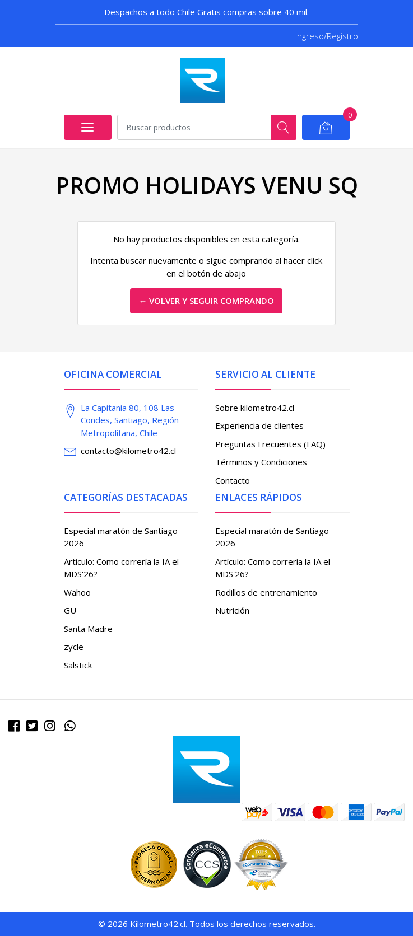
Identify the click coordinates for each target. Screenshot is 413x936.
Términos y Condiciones (261, 461)
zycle (73, 646)
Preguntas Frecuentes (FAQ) (270, 444)
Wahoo (77, 592)
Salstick (78, 665)
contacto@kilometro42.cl (128, 450)
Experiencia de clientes (259, 425)
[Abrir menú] (88, 127)
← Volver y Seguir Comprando (206, 300)
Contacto (232, 480)
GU (70, 610)
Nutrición (232, 610)
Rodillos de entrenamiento (266, 592)
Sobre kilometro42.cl (254, 407)
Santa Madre (88, 628)
